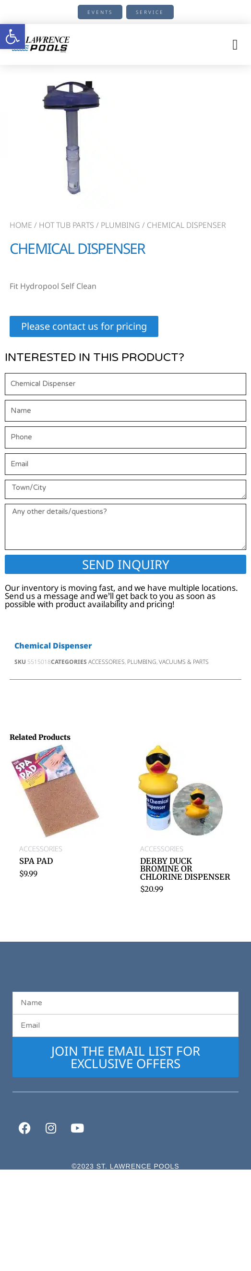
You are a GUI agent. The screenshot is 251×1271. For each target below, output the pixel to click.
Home (21, 225)
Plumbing (120, 225)
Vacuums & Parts (184, 662)
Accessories (106, 662)
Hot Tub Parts (66, 225)
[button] (235, 44)
